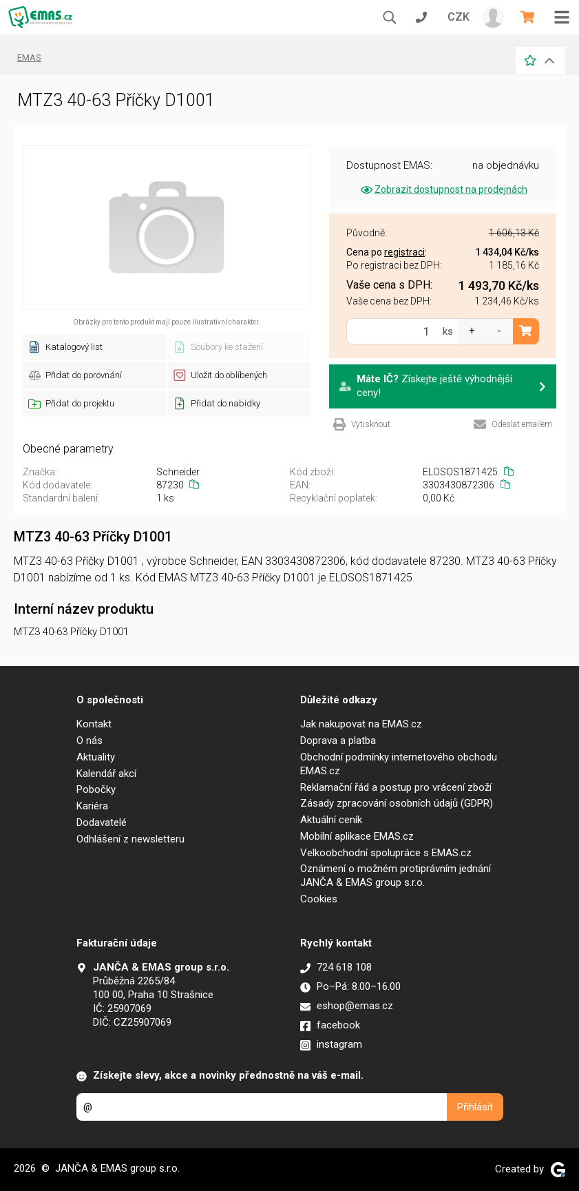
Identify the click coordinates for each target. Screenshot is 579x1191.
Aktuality (95, 757)
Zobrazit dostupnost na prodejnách (443, 189)
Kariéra (92, 806)
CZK (459, 16)
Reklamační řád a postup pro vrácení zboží (396, 787)
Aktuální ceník (331, 820)
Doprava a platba (338, 740)
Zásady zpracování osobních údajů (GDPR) (396, 803)
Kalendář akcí (106, 773)
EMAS (29, 57)
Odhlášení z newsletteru (130, 839)
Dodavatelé (101, 822)
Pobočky (96, 789)
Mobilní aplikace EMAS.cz (357, 836)
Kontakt (94, 724)
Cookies (318, 899)
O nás (89, 740)
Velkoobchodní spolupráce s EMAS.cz (386, 853)
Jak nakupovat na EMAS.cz (361, 724)
